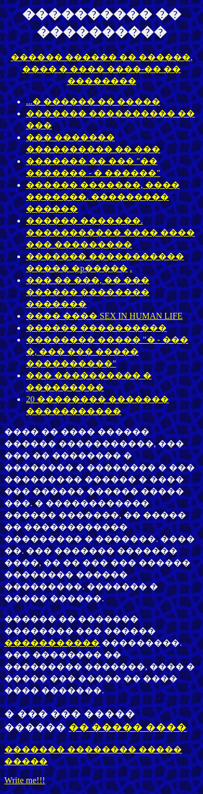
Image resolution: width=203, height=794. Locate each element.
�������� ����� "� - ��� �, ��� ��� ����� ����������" (107, 351)
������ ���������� (96, 327)
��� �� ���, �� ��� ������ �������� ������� (87, 292)
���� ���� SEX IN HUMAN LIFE (104, 315)
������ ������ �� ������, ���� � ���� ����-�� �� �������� (102, 69)
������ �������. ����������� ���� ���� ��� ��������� (110, 232)
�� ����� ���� (128, 727)
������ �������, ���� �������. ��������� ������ (103, 196)
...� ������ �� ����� (93, 101)
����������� (52, 642)
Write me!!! (24, 780)
